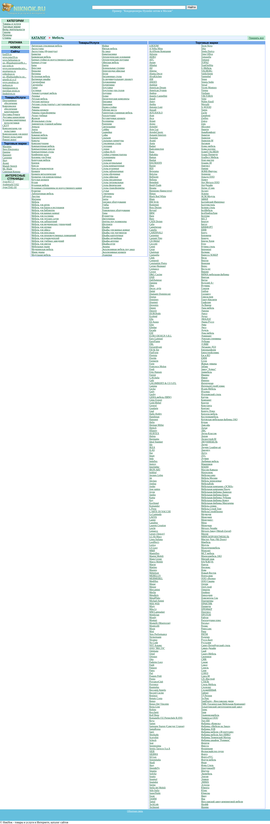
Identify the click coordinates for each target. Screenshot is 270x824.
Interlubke (154, 467)
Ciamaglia (154, 255)
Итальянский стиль (211, 394)
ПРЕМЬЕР (206, 609)
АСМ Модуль (208, 196)
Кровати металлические (43, 174)
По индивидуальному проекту (117, 79)
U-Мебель (206, 68)
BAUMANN (155, 163)
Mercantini (154, 589)
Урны (104, 213)
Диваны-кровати (39, 110)
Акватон (205, 135)
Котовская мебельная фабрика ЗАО (219, 419)
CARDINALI (156, 232)
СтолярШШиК (208, 690)
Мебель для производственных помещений (53, 235)
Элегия (205, 776)
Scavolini (154, 737)
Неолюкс (205, 567)
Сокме (204, 662)
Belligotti (154, 177)
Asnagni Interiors (157, 135)
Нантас (205, 564)
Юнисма (205, 793)
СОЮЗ (204, 673)
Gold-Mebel (155, 402)
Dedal (152, 291)
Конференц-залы (40, 154)
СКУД (5, 125)
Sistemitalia (155, 759)
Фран (204, 762)
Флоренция (207, 748)
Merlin (152, 592)
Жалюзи (35, 118)
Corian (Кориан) (157, 266)
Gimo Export (155, 400)
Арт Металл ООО (210, 182)
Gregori (153, 405)
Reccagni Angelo (157, 690)
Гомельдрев (207, 296)
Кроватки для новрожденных (46, 177)
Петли (105, 73)
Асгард (205, 190)
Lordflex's (154, 542)
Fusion (152, 375)
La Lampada (155, 514)
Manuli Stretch (9, 166)
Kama (152, 497)
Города (6, 32)
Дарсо (204, 313)
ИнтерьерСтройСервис (213, 386)
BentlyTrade (155, 185)
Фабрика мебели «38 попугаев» (217, 732)
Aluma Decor (156, 73)
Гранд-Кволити (209, 299)
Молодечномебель (210, 547)
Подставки (107, 87)
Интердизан (207, 383)
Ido (151, 444)
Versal (204, 84)
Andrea (152, 93)
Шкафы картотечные (112, 235)
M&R (152, 550)
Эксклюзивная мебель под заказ (118, 249)
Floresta (153, 355)
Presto (152, 679)
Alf (151, 68)
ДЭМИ (205, 344)
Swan (152, 796)
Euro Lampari (156, 338)
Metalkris (154, 595)
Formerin (153, 361)
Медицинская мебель (42, 249)
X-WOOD (206, 107)
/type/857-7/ (8, 181)
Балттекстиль (208, 204)
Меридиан (206, 525)
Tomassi (205, 59)
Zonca (204, 121)
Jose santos (154, 489)
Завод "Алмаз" (208, 369)
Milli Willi (154, 603)
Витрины (36, 73)
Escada (152, 330)
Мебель (35, 202)
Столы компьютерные (113, 165)
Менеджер (206, 517)
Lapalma (153, 522)
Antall (152, 98)
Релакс (204, 626)
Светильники (108, 126)
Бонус (204, 232)
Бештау (205, 221)
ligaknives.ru (8, 93)
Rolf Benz (154, 715)
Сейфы (105, 129)
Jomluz (152, 483)
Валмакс (205, 252)
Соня (203, 670)
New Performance (158, 634)
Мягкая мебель (109, 48)
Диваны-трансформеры (43, 112)
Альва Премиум (209, 154)
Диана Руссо (207, 322)
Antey (152, 101)
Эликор (205, 779)
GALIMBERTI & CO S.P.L (162, 383)
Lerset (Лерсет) (157, 534)
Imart (152, 455)
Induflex (153, 461)
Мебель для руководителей (45, 238)
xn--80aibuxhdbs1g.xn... (14, 76)
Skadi (152, 762)
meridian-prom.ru (11, 90)
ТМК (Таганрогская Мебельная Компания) (223, 704)
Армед (204, 179)
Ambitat (153, 84)
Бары (34, 65)
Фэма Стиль (207, 765)
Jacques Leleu (156, 475)
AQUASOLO (156, 112)
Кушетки (36, 190)
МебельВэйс (207, 483)
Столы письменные (112, 179)
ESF (151, 333)
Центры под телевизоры (114, 221)
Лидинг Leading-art (211, 447)
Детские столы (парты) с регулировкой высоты (55, 104)
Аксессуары (37, 48)
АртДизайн (207, 185)
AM (151, 79)
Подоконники (109, 82)
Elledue (153, 327)
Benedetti (154, 182)
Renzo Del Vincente (159, 704)
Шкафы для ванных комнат (116, 230)
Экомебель (206, 773)
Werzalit (205, 104)
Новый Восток (208, 573)
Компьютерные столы (42, 151)
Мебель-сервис (209, 506)
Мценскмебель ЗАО (211, 556)
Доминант (206, 336)
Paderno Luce (156, 662)
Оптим (204, 584)
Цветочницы (108, 218)
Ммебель (206, 542)
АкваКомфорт (208, 132)
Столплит (206, 687)
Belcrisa (153, 174)
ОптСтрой (206, 587)
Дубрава (205, 341)
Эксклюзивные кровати (114, 252)
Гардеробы (37, 84)
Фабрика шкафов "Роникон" (215, 740)
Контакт (205, 408)
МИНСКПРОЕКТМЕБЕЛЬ (215, 536)
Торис (204, 709)
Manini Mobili (156, 556)
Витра (204, 280)
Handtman (154, 416)
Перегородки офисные (113, 71)
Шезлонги (107, 224)
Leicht (152, 528)
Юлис (204, 790)
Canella (153, 230)
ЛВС (203, 430)
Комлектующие (39, 137)
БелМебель (207, 210)
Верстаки (36, 68)
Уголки (105, 207)
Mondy (152, 617)
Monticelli (154, 626)
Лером (204, 436)
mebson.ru (7, 85)
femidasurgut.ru (10, 88)
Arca (151, 118)
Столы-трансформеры (113, 188)
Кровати (35, 171)
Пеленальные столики (113, 68)
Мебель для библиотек (43, 210)
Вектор (205, 260)
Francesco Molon (157, 366)
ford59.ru (7, 54)
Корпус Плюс (208, 411)
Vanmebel (206, 76)
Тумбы (105, 204)
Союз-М (205, 676)
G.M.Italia (154, 377)
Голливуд (206, 294)
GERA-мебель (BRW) (160, 397)
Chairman (154, 252)
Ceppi (152, 246)
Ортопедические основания (116, 57)
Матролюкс (207, 472)
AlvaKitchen (155, 76)
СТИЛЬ (205, 681)
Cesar (152, 249)
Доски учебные (39, 115)
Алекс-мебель (208, 146)
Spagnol (153, 779)
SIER (152, 751)
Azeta (152, 143)
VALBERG (206, 71)
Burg (151, 216)
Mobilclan (154, 614)
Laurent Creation (157, 525)
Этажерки (107, 255)
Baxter (152, 165)
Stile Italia (154, 790)
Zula (203, 124)
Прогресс (206, 612)
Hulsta (152, 436)
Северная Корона (11, 171)
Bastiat (152, 160)
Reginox (153, 695)
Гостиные (36, 90)
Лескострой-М (208, 439)
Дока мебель (207, 333)
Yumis (204, 110)
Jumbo (152, 494)
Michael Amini (156, 600)
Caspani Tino (155, 238)
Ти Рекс (205, 698)
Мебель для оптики (41, 227)
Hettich (152, 428)
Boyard (152, 210)
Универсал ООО (209, 718)
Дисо (203, 327)
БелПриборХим (209, 213)
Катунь (205, 397)
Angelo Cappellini (158, 96)
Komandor (154, 506)
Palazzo (153, 667)
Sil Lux (153, 757)
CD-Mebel (154, 241)
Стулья (105, 190)
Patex (152, 670)
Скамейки (107, 132)
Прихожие (107, 104)
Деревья (35, 96)
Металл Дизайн (209, 528)
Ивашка (205, 375)
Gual (151, 411)
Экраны (106, 246)
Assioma (153, 137)
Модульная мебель (41, 255)
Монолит (206, 550)
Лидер (204, 444)
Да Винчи (206, 305)
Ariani (152, 121)
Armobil (153, 126)
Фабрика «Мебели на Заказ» (215, 726)
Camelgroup (155, 227)
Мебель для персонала (43, 232)
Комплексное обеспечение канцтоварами (10, 109)
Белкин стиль (208, 207)
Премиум (206, 606)
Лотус (204, 453)
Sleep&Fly (154, 768)
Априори (206, 174)
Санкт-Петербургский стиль (215, 645)
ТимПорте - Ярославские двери (217, 701)
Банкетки (36, 54)
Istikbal (153, 472)
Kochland (154, 503)
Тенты (105, 199)
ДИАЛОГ (206, 319)
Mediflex (153, 581)
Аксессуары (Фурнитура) (44, 51)
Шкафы (106, 227)
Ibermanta (154, 439)
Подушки (106, 93)
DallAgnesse (155, 280)
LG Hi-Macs (155, 536)
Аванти (205, 129)
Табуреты (107, 196)
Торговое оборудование (114, 202)
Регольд (205, 623)
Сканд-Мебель (208, 653)
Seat (151, 743)
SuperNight (155, 793)
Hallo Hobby (155, 414)
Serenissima (155, 746)
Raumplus (154, 687)
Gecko (152, 389)
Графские (206, 302)
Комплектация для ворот (15, 134)
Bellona (153, 179)
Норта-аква (207, 575)
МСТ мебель (207, 553)
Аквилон (205, 137)
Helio (152, 422)
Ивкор (204, 377)
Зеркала (35, 126)
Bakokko (153, 154)
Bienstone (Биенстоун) (160, 190)
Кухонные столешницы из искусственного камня (56, 188)
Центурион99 (208, 768)
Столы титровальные (113, 182)
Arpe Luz (154, 129)
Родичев (205, 637)
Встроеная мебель (40, 76)
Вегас (204, 257)
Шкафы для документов (114, 232)
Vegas (204, 79)
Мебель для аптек (40, 204)
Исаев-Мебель (208, 389)
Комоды (35, 140)
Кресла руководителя (42, 168)
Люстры (35, 196)
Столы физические (111, 185)
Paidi (151, 665)
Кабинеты (36, 132)
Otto (151, 659)
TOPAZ (205, 62)
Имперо (205, 380)
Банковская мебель (41, 57)
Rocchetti (154, 712)
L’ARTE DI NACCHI (160, 511)
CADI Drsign (156, 221)
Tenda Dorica (207, 51)
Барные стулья (38, 62)
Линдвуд (205, 450)
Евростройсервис (210, 352)
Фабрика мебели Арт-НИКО (215, 734)
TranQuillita (207, 65)
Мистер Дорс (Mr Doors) (214, 539)
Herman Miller (156, 425)
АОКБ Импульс (209, 171)
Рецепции (107, 124)
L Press (152, 508)
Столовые (107, 160)
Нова (203, 570)
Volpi (203, 98)
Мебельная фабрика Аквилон (216, 492)
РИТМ (204, 634)
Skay (4, 160)
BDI (151, 168)
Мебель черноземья (211, 481)
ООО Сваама (208, 581)
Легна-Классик (209, 433)
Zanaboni (205, 115)
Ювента (205, 787)
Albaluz (153, 65)
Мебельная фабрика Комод (215, 500)
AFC (151, 59)
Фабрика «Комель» (211, 723)
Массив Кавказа (209, 469)
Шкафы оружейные (112, 238)
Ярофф (204, 804)
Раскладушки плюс (211, 620)
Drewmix (154, 305)
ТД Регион (206, 695)
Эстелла (205, 785)
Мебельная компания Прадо (215, 489)
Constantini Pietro (158, 263)
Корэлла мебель (209, 414)
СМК (204, 659)
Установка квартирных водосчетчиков (14, 121)
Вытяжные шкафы (40, 79)
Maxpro (153, 570)
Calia (152, 224)
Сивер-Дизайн (208, 648)
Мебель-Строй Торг (211, 508)
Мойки (105, 45)
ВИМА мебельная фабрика (215, 274)
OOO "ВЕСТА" (157, 648)
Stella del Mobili (157, 787)
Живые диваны (209, 363)
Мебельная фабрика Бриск (215, 494)
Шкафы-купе (108, 243)
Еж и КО (205, 355)
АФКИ (204, 199)
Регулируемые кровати (113, 118)
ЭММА (205, 782)
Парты (105, 65)
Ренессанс (206, 628)
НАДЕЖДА (207, 561)
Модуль (205, 545)
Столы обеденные (111, 174)
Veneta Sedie (207, 82)
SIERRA (153, 754)
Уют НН (205, 720)
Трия (203, 712)
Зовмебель (206, 372)
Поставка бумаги (11, 114)
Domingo (154, 299)
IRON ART (154, 469)
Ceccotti (153, 243)
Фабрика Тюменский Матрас (216, 737)
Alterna (153, 71)
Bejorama (154, 171)
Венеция (205, 263)
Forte (152, 363)
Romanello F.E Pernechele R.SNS (166, 718)
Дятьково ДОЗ (208, 347)
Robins (152, 709)
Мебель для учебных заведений (47, 241)
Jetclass (153, 481)
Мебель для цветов (41, 243)
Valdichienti (207, 73)
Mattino (153, 567)
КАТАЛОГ (39, 38)
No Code (153, 642)
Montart (153, 620)
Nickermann (155, 637)
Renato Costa (155, 698)
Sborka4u (154, 734)
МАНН (205, 467)
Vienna (204, 90)
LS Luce (153, 547)
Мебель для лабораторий (44, 221)
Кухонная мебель (40, 185)
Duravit (153, 310)
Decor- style (155, 288)
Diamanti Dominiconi (160, 294)
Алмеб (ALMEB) (210, 151)
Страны (6, 37)
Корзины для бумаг (41, 157)
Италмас (205, 391)
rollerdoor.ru (8, 74)
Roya (152, 720)
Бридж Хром (207, 241)
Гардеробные (38, 82)
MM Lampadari (157, 612)
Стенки (105, 149)
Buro (151, 218)
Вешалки (36, 71)
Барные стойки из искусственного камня (52, 59)
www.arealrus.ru (10, 82)
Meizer (152, 587)
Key (151, 500)
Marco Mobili (156, 561)
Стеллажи (107, 146)
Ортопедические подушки (115, 59)
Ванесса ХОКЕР (209, 255)
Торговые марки (11, 26)
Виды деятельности (13, 29)
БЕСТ (204, 218)
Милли (204, 534)
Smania (153, 771)
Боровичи (206, 235)
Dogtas (152, 296)
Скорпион (206, 656)
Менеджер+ (207, 520)
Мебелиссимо (208, 475)
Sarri (151, 732)
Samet (152, 723)
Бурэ (203, 243)
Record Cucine (156, 693)
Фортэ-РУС (207, 757)
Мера (204, 522)
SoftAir (153, 773)
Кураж (204, 422)
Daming (6, 152)
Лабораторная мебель (42, 193)
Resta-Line (154, 706)
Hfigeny (153, 430)
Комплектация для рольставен (12, 129)
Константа (206, 405)
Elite (151, 324)
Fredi (152, 369)
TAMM (153, 799)
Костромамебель (209, 416)
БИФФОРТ (207, 227)
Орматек (205, 589)
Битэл (204, 224)
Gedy (152, 391)
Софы (105, 135)
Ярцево (205, 807)
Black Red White (157, 196)
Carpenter (7, 157)
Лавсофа (205, 425)
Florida (152, 358)
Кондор (205, 402)
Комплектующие (40, 143)
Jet (150, 478)
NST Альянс (155, 645)
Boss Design (155, 207)
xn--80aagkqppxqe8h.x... (14, 63)
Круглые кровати (40, 179)
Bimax (152, 193)
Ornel (152, 653)
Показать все (256, 38)
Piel (151, 673)
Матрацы (36, 199)
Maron (152, 564)
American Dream (157, 87)
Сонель (205, 667)
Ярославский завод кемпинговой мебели (222, 801)
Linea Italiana (156, 539)
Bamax (152, 157)
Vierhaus (205, 93)
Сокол (204, 665)
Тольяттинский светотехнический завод (221, 706)
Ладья (204, 428)
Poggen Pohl (155, 676)
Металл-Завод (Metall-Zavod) (216, 531)
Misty (152, 606)
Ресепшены (108, 121)
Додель (205, 330)
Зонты (34, 129)
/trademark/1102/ (10, 184)
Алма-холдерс (208, 149)
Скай (203, 651)
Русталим (206, 642)
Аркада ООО (208, 177)
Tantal (152, 801)
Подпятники (108, 84)
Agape (152, 62)
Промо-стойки (109, 107)
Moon (152, 628)
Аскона (205, 193)
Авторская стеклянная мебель (46, 45)
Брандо (205, 238)
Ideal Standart (156, 442)
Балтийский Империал (213, 202)
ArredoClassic (156, 132)
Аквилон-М (207, 140)
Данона (205, 310)
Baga (151, 151)
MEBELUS (155, 575)
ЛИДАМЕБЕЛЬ (209, 442)
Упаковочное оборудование (116, 210)
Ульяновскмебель (210, 715)
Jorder (152, 486)
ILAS (152, 450)
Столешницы (108, 157)
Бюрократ (206, 249)
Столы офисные (110, 177)
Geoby (152, 394)
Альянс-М (206, 163)
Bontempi (154, 204)
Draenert (153, 302)
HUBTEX (154, 433)
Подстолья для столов (113, 90)
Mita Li (153, 609)
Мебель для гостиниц (42, 216)
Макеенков (207, 464)
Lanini (152, 520)
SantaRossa (155, 729)
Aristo (152, 124)
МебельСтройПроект (212, 511)
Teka (203, 48)
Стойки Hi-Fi (108, 151)
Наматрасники (109, 54)
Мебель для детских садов (45, 218)
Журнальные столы (41, 121)
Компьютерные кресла (43, 149)
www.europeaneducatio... (14, 68)
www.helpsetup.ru (11, 60)
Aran (151, 115)
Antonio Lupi (156, 107)
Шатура (205, 771)
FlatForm (153, 352)
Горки (34, 87)
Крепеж (35, 163)
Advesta (153, 54)
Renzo (152, 701)
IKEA (152, 447)
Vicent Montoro (209, 87)
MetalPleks (154, 598)
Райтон (205, 617)
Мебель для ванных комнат (45, 213)
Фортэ (204, 754)
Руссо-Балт (207, 640)
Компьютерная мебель (43, 146)
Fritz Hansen (155, 372)
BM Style (154, 202)
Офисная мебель (110, 62)
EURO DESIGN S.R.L (160, 336)
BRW (152, 213)
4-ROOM (154, 45)
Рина (203, 631)
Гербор (204, 291)
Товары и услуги (11, 23)
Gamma (153, 386)
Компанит (206, 400)
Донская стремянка (211, 338)
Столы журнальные (112, 163)
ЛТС (203, 455)
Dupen (152, 308)
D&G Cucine (155, 274)
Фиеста (205, 746)
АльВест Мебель (210, 157)
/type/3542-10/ (9, 187)
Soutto (152, 776)
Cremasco (154, 269)
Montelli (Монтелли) (159, 623)
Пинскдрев (207, 595)
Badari (152, 146)
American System (158, 90)
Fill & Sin (154, 349)
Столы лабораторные (113, 171)
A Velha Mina (156, 48)
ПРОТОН (206, 614)
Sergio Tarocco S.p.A (159, 748)
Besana (152, 188)
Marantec (7, 146)
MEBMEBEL (156, 578)
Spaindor (153, 782)
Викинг (205, 271)
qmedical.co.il (9, 79)
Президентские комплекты (115, 98)
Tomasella (206, 57)
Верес (204, 266)
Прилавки (107, 101)
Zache (204, 112)
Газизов (205, 288)
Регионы (7, 35)
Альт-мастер (207, 160)
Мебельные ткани (40, 246)
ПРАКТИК (206, 603)
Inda (151, 458)
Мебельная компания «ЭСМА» (217, 486)
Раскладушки (108, 115)
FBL (151, 344)
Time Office (207, 54)
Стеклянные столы (111, 143)
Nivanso (153, 640)
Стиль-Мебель (208, 684)
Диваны (35, 107)
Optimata (153, 651)
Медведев (206, 514)
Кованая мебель (39, 135)
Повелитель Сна (209, 598)
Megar (152, 584)
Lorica (152, 545)
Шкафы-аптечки (110, 241)
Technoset (154, 807)
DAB (152, 277)
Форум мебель (208, 759)
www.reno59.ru (10, 57)
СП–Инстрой (208, 679)
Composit (154, 260)
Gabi (151, 380)
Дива (203, 324)
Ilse (151, 453)
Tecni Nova (207, 45)
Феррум (205, 743)
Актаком (205, 143)
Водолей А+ (207, 283)
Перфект (205, 592)
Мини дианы (38, 252)
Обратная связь (135, 811)
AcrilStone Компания (160, 51)
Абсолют (205, 126)
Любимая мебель (210, 461)
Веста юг (206, 269)
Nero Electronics (10, 149)
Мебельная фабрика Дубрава (216, 497)
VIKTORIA (207, 96)
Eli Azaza (154, 322)
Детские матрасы (40, 101)
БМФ (204, 230)
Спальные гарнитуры (113, 140)
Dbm (151, 285)
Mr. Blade (7, 169)
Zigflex (204, 118)
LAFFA (153, 517)
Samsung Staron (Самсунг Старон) (166, 726)
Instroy (152, 464)
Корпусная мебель (40, 160)
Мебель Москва (209, 478)
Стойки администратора (114, 154)
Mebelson (154, 573)
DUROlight (155, 313)
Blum (152, 199)
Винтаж (205, 277)
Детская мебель (39, 98)
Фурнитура (107, 216)
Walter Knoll (207, 101)
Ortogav (153, 656)
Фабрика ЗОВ (208, 729)
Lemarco (153, 531)
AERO (152, 57)
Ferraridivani (155, 347)
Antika (152, 104)
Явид (204, 796)
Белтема (205, 216)
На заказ (106, 51)
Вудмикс (205, 285)
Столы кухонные (110, 168)
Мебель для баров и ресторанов (47, 207)
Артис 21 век (208, 188)
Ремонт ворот (9, 139)
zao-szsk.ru (7, 65)
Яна (203, 799)
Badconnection (156, 149)
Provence (153, 684)
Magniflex (154, 553)
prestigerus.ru (9, 71)
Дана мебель (207, 308)
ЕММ (204, 358)
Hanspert (6, 155)
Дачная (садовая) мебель (44, 93)
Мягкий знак (207, 559)
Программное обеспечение (9, 102)
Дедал (204, 316)
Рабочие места (109, 110)
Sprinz (152, 785)
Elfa (151, 319)
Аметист (205, 165)
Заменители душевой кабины (46, 124)
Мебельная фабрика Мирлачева (217, 503)
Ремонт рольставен (12, 136)
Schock (152, 740)
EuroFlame (154, 341)
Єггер (204, 361)
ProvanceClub (156, 681)
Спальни (106, 137)
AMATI (153, 82)
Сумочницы (108, 193)
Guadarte (153, 408)
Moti (151, 631)
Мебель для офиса (40, 230)
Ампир (204, 168)
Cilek (152, 257)
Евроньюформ (208, 349)
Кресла (35, 165)
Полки (105, 96)
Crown (152, 271)
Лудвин (205, 458)
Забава (204, 366)
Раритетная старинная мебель (117, 112)
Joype (152, 492)
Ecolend (153, 316)
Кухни (34, 182)
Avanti (5, 163)
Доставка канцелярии (13, 117)
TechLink (154, 804)
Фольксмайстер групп (212, 751)
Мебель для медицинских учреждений (51, 224)
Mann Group (155, 559)
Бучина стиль (208, 246)
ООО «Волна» (208, 578)
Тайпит (205, 693)
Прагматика (207, 600)
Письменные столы (112, 76)
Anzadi (152, 110)
